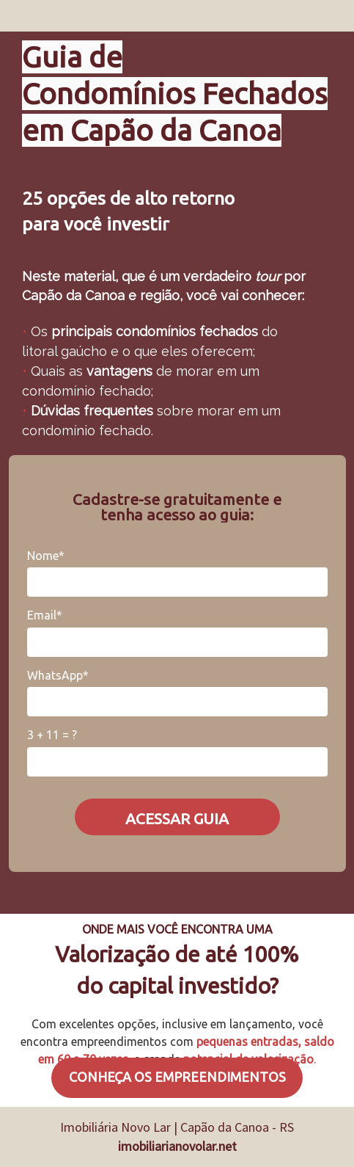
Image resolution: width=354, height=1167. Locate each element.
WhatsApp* (58, 675)
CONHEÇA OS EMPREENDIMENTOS (177, 1076)
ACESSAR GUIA (177, 818)
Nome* (45, 555)
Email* (44, 615)
